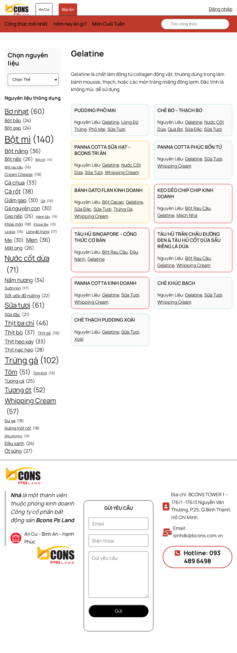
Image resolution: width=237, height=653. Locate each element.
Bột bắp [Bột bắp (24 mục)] (18, 120)
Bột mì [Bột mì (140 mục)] (30, 139)
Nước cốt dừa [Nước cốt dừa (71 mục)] (27, 264)
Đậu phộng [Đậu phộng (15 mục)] (17, 436)
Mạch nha (187, 215)
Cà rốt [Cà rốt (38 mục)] (19, 191)
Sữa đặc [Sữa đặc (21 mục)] (17, 314)
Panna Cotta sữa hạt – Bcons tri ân (102, 150)
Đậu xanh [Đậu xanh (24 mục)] (20, 443)
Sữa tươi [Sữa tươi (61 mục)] (25, 305)
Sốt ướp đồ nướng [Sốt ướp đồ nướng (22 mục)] (27, 295)
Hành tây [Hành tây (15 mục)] (47, 216)
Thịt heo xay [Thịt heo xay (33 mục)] (25, 341)
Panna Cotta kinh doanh (105, 283)
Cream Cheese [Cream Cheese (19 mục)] (23, 174)
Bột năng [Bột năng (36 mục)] (23, 151)
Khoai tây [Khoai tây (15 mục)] (45, 224)
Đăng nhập (220, 9)
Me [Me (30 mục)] (14, 240)
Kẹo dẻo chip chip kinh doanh (185, 193)
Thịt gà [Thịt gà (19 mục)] (49, 333)
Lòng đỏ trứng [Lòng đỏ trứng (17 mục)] (41, 232)
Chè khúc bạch (176, 283)
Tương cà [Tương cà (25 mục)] (20, 381)
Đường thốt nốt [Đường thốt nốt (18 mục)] (22, 428)
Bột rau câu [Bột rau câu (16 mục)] (18, 167)
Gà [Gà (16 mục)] (47, 201)
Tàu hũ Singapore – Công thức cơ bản (105, 237)
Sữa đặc (193, 129)
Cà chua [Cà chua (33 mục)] (21, 182)
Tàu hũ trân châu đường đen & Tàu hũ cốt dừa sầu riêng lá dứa (189, 240)
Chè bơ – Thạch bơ (179, 110)
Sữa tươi (116, 129)
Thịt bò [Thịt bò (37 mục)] (20, 332)
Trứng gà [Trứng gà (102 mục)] (32, 360)
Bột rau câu (198, 208)
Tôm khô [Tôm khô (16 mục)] (44, 373)
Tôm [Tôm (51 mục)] (18, 372)
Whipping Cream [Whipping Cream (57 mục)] (30, 406)
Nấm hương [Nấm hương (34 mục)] (24, 280)
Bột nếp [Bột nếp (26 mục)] (19, 159)
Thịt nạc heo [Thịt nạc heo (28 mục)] (24, 350)
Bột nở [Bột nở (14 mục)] (44, 159)
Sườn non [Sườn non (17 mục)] (17, 288)
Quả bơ (175, 129)
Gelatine (110, 122)
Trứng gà (123, 209)
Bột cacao (113, 202)
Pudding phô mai (95, 110)
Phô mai (97, 129)
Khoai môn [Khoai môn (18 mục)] (18, 224)
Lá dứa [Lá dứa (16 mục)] (14, 232)
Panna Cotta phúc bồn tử (189, 147)
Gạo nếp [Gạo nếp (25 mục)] (19, 216)
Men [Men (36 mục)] (38, 239)
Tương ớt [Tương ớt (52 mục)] (25, 390)
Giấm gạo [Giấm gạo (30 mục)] (21, 200)
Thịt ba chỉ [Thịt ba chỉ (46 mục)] (27, 323)
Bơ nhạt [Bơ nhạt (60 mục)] (25, 111)
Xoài (78, 339)
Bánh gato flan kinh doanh (108, 190)
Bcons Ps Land (55, 520)
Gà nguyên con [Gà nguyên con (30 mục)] (28, 208)
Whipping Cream (122, 172)
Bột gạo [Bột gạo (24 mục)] (18, 128)
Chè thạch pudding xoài (104, 320)
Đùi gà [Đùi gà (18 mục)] (14, 421)
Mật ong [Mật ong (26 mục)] (19, 248)
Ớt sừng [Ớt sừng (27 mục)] (19, 451)
